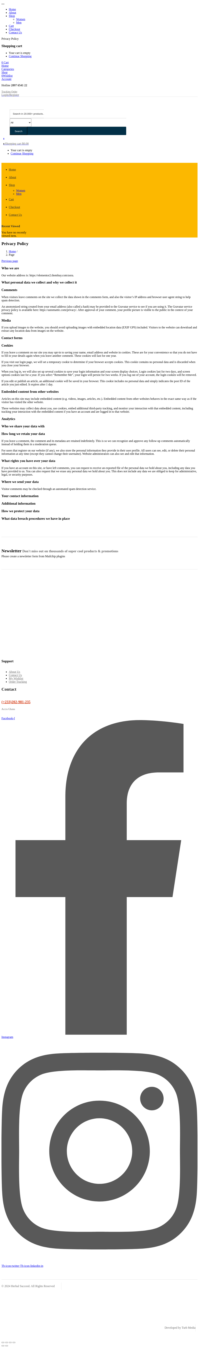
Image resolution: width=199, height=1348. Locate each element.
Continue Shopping (20, 56)
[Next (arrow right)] (6, 1345)
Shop (12, 15)
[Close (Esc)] (13, 1342)
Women (20, 19)
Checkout (14, 29)
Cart (11, 25)
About (12, 12)
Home (12, 9)
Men (18, 22)
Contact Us (15, 32)
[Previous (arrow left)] (2, 1345)
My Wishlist (16, 678)
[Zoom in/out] (2, 1342)
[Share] (10, 1342)
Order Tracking (18, 681)
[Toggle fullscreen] (6, 1342)
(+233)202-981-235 (15, 702)
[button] (5, 62)
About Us (14, 671)
